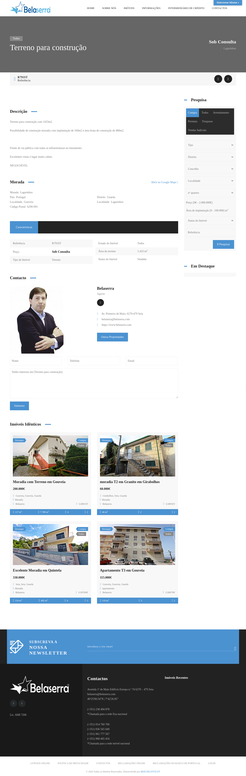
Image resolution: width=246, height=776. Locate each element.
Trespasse (207, 121)
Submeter (19, 405)
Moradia (19, 499)
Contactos (103, 763)
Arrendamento (221, 112)
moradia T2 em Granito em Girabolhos (130, 482)
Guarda (111, 197)
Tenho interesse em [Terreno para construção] (94, 383)
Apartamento (108, 588)
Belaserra (105, 288)
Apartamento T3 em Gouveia (122, 570)
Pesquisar (223, 244)
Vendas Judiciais (197, 130)
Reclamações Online (131, 763)
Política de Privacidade (73, 763)
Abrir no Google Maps (164, 182)
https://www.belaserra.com (116, 324)
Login (211, 763)
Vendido (142, 259)
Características (24, 227)
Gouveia (28, 201)
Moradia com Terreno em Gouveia (39, 482)
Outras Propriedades (112, 336)
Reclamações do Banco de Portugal (176, 763)
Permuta (192, 121)
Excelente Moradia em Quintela (37, 570)
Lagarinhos (117, 201)
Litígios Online (40, 763)
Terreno (56, 259)
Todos (140, 243)
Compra (192, 112)
